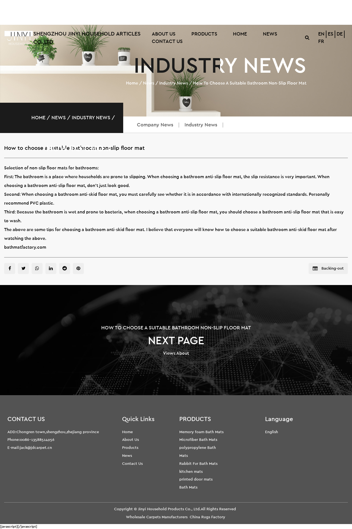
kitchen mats (191, 472)
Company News (155, 125)
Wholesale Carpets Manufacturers (157, 517)
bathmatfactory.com (25, 247)
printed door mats (196, 479)
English (271, 432)
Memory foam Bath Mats (201, 432)
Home (240, 34)
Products (204, 34)
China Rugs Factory (207, 517)
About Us (163, 34)
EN (321, 34)
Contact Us (167, 41)
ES (330, 34)
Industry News (173, 83)
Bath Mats (188, 487)
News (270, 34)
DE (340, 34)
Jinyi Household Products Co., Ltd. (169, 509)
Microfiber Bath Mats (198, 440)
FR (321, 41)
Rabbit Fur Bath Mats (198, 464)
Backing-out (328, 268)
